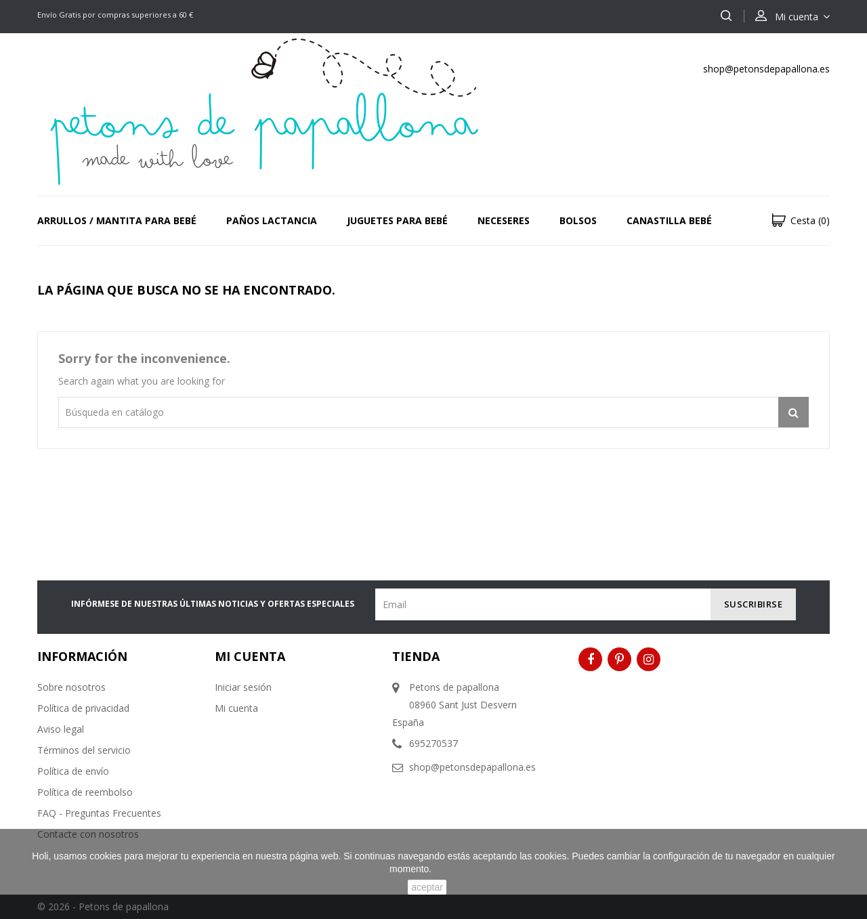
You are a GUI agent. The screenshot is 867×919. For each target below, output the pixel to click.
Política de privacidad (83, 708)
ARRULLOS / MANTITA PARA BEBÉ (116, 220)
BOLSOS (578, 220)
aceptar (427, 887)
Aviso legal (60, 729)
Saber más (454, 868)
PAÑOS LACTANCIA (271, 220)
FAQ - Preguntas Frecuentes (99, 813)
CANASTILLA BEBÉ (669, 220)
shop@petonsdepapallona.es (766, 68)
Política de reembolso (85, 792)
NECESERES (504, 220)
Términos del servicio (84, 750)
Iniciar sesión (243, 687)
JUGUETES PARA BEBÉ (397, 220)
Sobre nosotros (71, 687)
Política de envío (73, 771)
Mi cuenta (236, 708)
